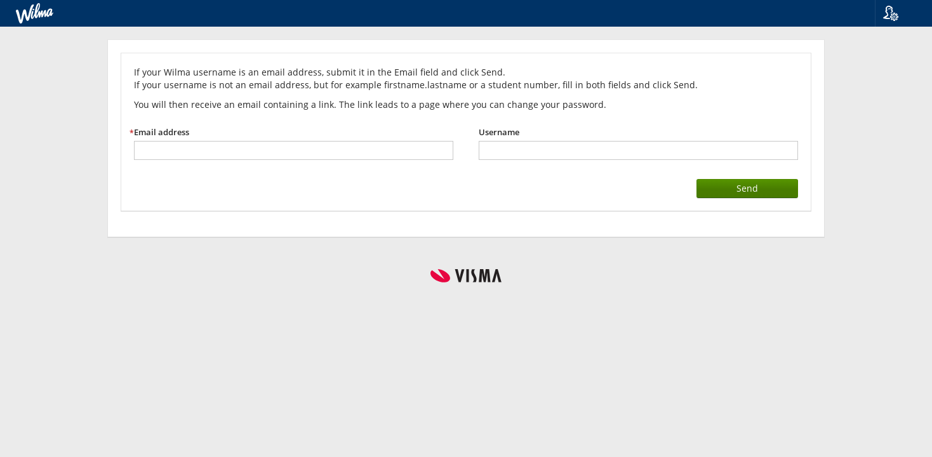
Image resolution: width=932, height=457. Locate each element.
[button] (898, 13)
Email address (161, 132)
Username (499, 132)
